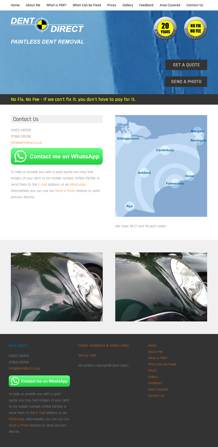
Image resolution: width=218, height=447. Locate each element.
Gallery (128, 5)
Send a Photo (65, 190)
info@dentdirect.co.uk (26, 142)
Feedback (146, 5)
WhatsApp (77, 184)
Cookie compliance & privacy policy (103, 345)
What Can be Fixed (87, 5)
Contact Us (194, 5)
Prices (111, 5)
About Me (33, 5)
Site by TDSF (87, 355)
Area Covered (170, 5)
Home (15, 5)
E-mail (42, 184)
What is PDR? (57, 5)
